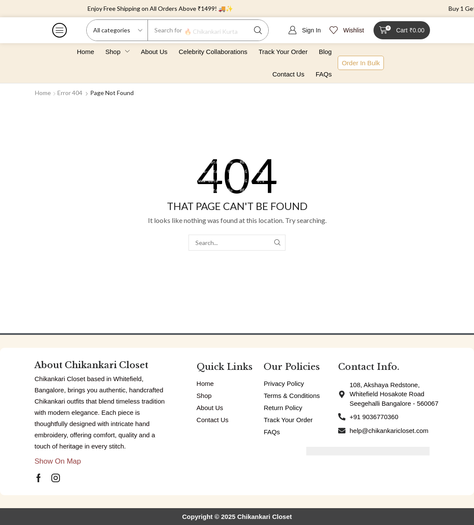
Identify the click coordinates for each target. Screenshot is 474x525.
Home (43, 92)
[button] (59, 30)
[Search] (258, 30)
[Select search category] (117, 30)
